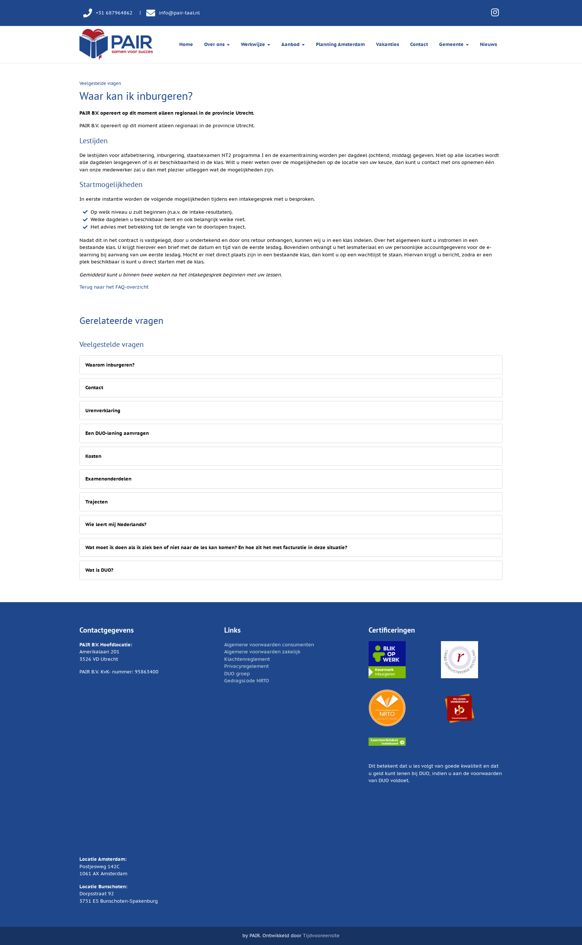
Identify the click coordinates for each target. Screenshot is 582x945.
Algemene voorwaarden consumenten (269, 645)
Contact (419, 44)
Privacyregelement (246, 666)
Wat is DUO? (99, 570)
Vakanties (387, 44)
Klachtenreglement (247, 659)
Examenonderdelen (108, 479)
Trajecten (96, 502)
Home (186, 44)
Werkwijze (255, 44)
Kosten (93, 456)
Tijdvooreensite (321, 935)
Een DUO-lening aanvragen (117, 433)
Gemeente (454, 44)
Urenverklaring (102, 410)
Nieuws (488, 44)
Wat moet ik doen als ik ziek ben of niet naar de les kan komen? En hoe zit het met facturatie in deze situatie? (216, 547)
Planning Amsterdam (340, 44)
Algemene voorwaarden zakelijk (262, 652)
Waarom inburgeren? (109, 365)
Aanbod (293, 44)
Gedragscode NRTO (246, 680)
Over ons (217, 44)
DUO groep (237, 673)
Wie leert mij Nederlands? (115, 524)
